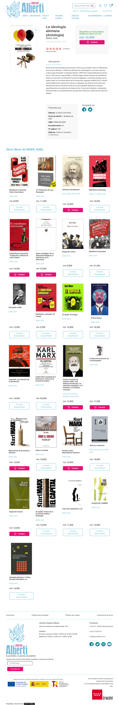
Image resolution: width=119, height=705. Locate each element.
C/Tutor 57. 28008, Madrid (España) (101, 626)
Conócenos (10, 615)
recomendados (95, 16)
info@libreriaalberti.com (97, 636)
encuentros (35, 16)
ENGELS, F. (93, 194)
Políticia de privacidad (40, 615)
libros (25, 16)
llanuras (108, 16)
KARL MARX (66, 194)
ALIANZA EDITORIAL (63, 113)
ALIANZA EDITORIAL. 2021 (56, 42)
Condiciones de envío (105, 615)
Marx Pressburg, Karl (97, 449)
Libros (12, 26)
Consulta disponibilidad (19, 208)
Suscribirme (15, 669)
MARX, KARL (13, 196)
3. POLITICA (29, 26)
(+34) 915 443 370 (95, 631)
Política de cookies (72, 615)
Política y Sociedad (19, 26)
